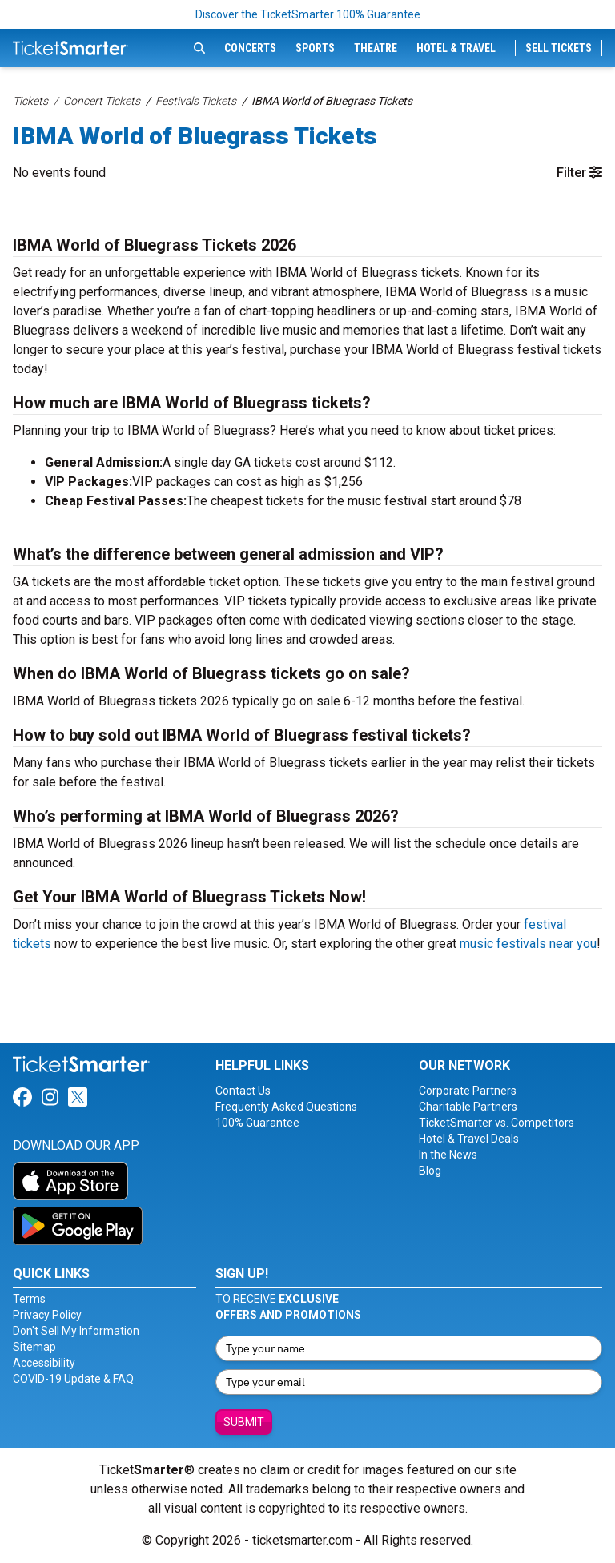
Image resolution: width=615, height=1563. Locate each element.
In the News (448, 1154)
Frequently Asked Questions (286, 1106)
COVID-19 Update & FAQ (73, 1378)
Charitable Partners (468, 1106)
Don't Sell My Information (76, 1330)
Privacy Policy (47, 1314)
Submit (243, 1422)
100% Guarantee (257, 1122)
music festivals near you (528, 943)
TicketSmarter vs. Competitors (496, 1122)
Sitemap (34, 1346)
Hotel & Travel (456, 48)
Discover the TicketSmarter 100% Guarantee (307, 14)
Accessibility (44, 1362)
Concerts (250, 48)
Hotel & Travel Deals (469, 1138)
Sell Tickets (558, 48)
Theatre (375, 48)
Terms (29, 1298)
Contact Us (243, 1090)
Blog (430, 1170)
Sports (315, 48)
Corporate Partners (468, 1090)
